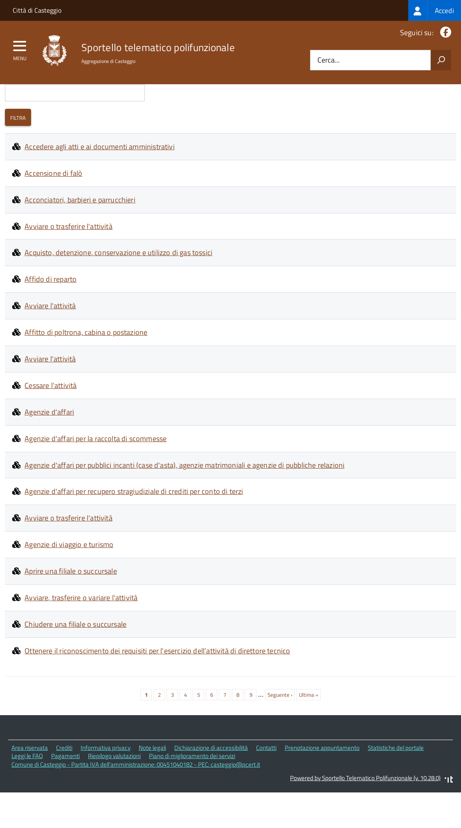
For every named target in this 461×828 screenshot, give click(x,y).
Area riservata (29, 783)
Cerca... (328, 60)
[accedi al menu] (20, 48)
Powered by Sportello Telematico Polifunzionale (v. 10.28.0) (365, 814)
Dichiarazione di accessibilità (211, 783)
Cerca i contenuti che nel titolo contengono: (75, 114)
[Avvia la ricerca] (441, 60)
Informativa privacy (105, 783)
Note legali (152, 783)
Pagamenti (65, 792)
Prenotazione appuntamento (322, 783)
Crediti (64, 783)
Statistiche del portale (396, 783)
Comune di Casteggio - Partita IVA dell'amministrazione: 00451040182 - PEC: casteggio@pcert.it (135, 800)
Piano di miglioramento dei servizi (192, 792)
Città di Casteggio (37, 10)
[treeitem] (434, 10)
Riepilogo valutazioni (114, 792)
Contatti (266, 783)
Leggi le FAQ (27, 792)
